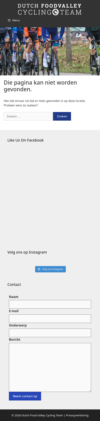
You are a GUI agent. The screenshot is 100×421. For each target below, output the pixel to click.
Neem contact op (25, 396)
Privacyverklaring (77, 415)
